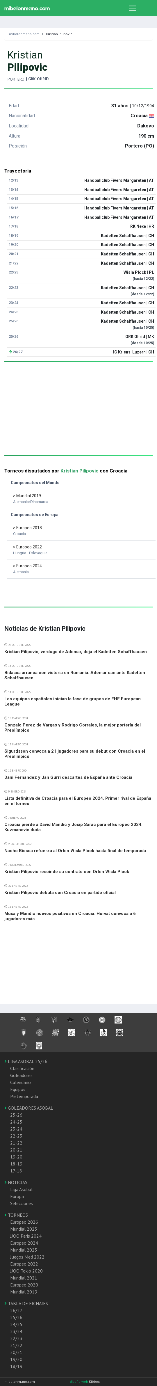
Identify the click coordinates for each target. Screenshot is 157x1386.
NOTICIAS (15, 1182)
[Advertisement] (76, 414)
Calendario (20, 1082)
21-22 (16, 1143)
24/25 (16, 1324)
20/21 (16, 1352)
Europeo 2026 (24, 1222)
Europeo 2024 (24, 1243)
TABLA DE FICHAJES (26, 1303)
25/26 (16, 1317)
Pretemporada (24, 1096)
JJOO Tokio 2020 (26, 1271)
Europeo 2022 (24, 1264)
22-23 (16, 1136)
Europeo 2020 (24, 1285)
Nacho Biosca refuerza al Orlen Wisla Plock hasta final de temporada (75, 850)
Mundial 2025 (23, 1229)
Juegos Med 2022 (27, 1257)
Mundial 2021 (23, 1278)
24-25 (16, 1122)
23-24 (16, 1129)
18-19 (16, 1164)
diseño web (79, 1381)
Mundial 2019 (23, 1292)
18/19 (16, 1366)
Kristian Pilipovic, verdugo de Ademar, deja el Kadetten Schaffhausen (75, 651)
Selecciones (21, 1203)
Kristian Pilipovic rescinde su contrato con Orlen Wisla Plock (66, 871)
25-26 (16, 1115)
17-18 (16, 1171)
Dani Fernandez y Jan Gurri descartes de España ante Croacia (68, 777)
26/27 (16, 1310)
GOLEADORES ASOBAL (28, 1108)
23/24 (16, 1331)
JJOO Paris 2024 (26, 1236)
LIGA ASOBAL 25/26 (25, 1061)
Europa (17, 1196)
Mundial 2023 (23, 1250)
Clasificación (22, 1068)
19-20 (16, 1157)
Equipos (17, 1089)
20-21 (16, 1150)
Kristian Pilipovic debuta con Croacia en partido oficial (60, 892)
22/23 (16, 1338)
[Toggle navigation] (132, 8)
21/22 (16, 1345)
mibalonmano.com (24, 34)
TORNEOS (16, 1215)
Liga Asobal (21, 1189)
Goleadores (21, 1075)
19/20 (16, 1359)
